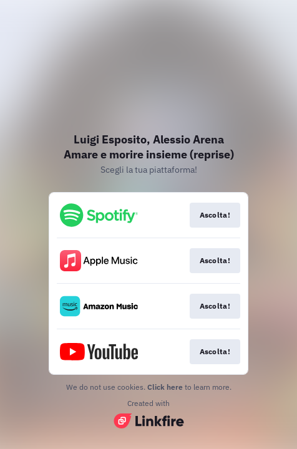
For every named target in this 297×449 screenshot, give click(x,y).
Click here (165, 387)
